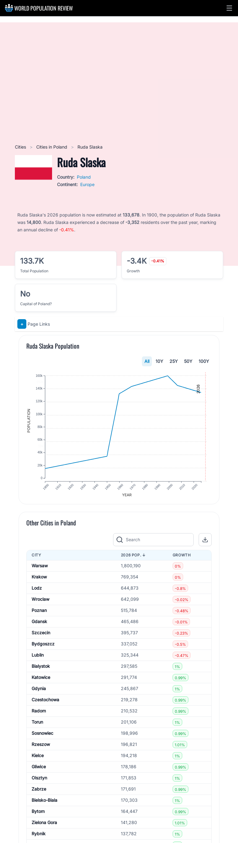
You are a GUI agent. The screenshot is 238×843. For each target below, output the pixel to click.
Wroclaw (40, 602)
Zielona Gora (44, 825)
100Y (204, 361)
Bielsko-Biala (44, 803)
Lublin (38, 658)
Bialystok (41, 669)
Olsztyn (39, 781)
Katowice (41, 680)
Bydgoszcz (43, 647)
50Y (188, 361)
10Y (159, 361)
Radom (39, 714)
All (146, 361)
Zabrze (39, 792)
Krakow (39, 580)
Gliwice (39, 770)
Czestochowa (45, 703)
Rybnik (39, 837)
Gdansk (39, 624)
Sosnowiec (42, 736)
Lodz (37, 591)
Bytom (38, 814)
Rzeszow (41, 747)
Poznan (39, 613)
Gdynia (39, 691)
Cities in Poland (52, 146)
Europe (87, 184)
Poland (84, 177)
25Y (174, 361)
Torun (37, 725)
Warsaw (40, 569)
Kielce (38, 758)
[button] (229, 8)
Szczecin (41, 636)
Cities (21, 146)
